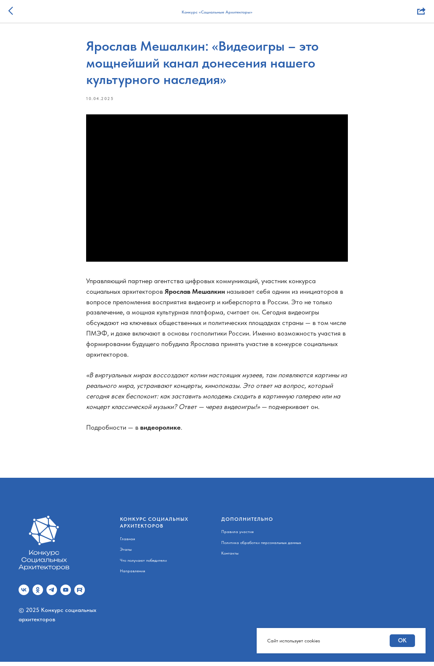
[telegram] (51, 594)
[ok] (38, 594)
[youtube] (65, 594)
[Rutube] (79, 594)
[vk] (24, 594)
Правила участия (237, 535)
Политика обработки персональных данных (261, 546)
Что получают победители (143, 563)
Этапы (126, 553)
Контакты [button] (230, 557)
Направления (132, 574)
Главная (127, 542)
